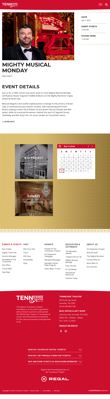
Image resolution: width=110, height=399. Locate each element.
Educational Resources (70, 274)
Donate (48, 244)
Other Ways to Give (52, 269)
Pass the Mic (71, 266)
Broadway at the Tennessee (9, 261)
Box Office (6, 265)
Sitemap (57, 390)
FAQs (25, 263)
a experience (98, 390)
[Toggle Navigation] (100, 4)
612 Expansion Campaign (50, 255)
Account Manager (9, 256)
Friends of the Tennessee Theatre (52, 250)
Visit (26, 244)
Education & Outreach (73, 245)
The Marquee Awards (71, 252)
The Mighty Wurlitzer (95, 256)
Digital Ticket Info (9, 253)
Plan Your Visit (29, 249)
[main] (55, 119)
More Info (9, 122)
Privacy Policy (34, 390)
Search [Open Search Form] (106, 4)
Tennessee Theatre (6, 5)
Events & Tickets (11, 244)
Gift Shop (27, 256)
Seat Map (6, 272)
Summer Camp (71, 278)
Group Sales (7, 269)
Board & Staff (92, 253)
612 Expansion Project (96, 249)
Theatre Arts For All (73, 257)
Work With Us (92, 263)
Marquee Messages (52, 260)
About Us (92, 244)
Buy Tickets (6, 249)
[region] (76, 161)
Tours (25, 253)
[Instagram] (65, 331)
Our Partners (92, 267)
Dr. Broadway (71, 269)
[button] (88, 146)
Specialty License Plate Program (51, 264)
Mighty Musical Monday (72, 261)
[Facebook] (61, 331)
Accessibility (28, 260)
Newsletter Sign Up (68, 326)
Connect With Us (93, 260)
